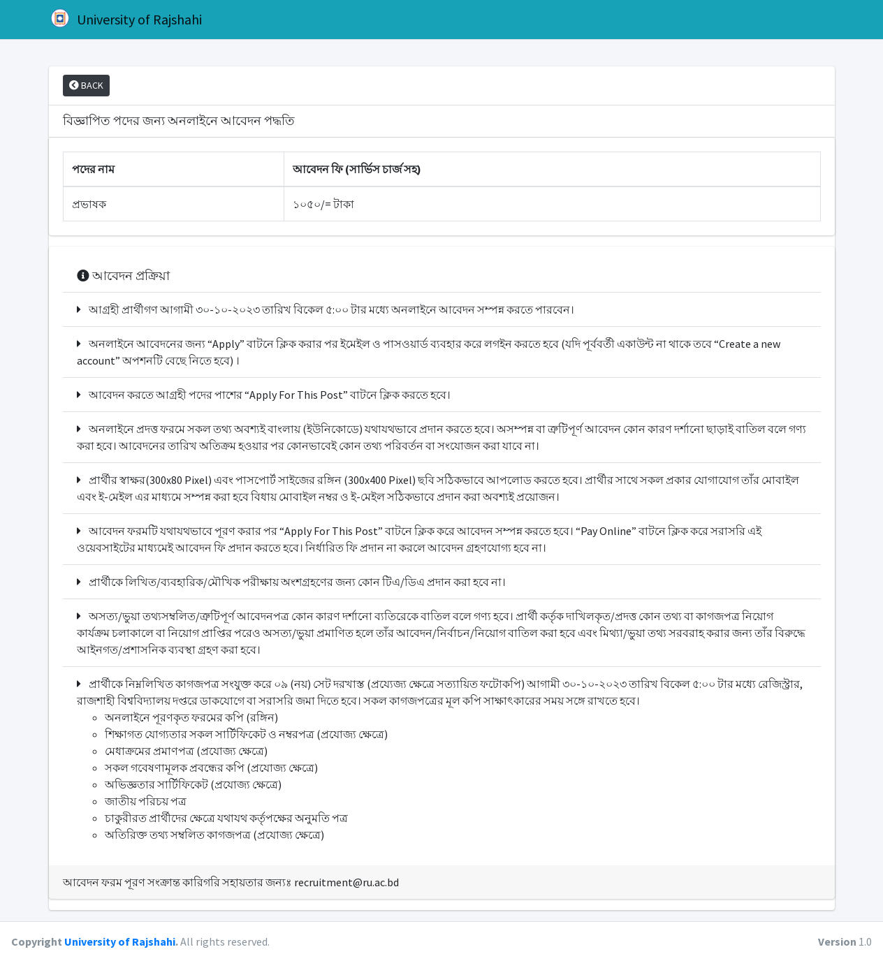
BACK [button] (86, 85)
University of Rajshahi (125, 18)
